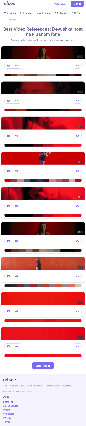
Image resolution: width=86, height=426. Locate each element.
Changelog (8, 413)
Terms (6, 421)
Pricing (6, 409)
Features (8, 401)
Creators (10, 19)
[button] (8, 66)
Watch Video (60, 4)
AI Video (10, 13)
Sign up (77, 3)
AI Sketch (60, 13)
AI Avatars (43, 13)
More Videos (43, 365)
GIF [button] (17, 65)
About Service (10, 405)
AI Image (26, 13)
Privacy (7, 417)
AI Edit (75, 13)
